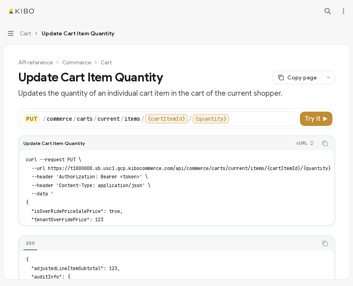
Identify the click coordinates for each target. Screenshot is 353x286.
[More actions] (343, 11)
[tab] (30, 243)
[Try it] (316, 119)
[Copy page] (297, 77)
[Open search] (327, 11)
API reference (35, 62)
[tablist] (168, 243)
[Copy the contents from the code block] (325, 143)
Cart (106, 62)
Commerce (76, 62)
